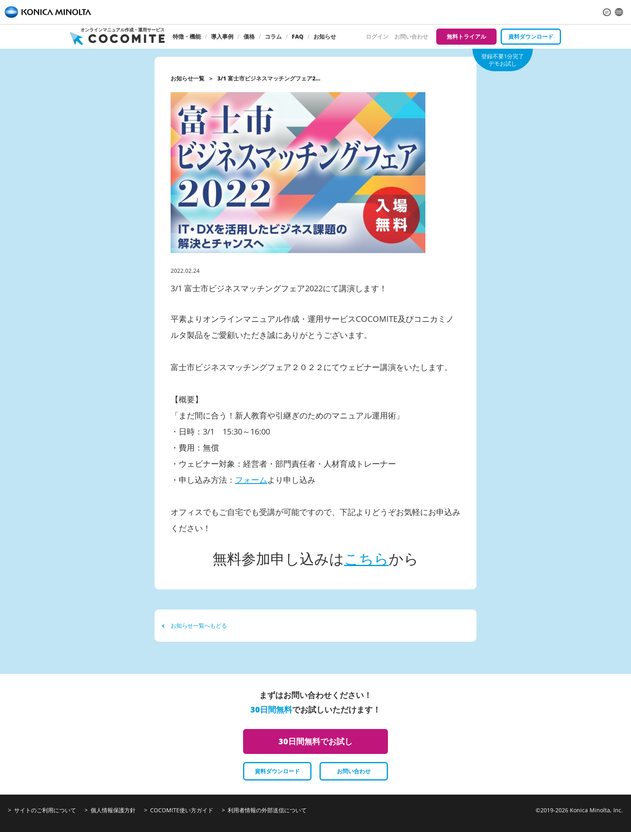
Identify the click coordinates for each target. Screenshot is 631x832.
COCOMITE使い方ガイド (181, 810)
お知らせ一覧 (187, 78)
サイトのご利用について (45, 810)
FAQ (297, 36)
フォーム (251, 479)
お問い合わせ (411, 36)
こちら (366, 558)
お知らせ (324, 36)
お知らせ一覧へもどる (195, 625)
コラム (273, 36)
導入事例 (222, 36)
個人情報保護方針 (113, 810)
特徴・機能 (187, 36)
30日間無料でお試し (315, 741)
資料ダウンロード (530, 36)
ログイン (377, 36)
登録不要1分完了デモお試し (502, 59)
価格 (249, 36)
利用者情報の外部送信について (267, 810)
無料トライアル (466, 36)
